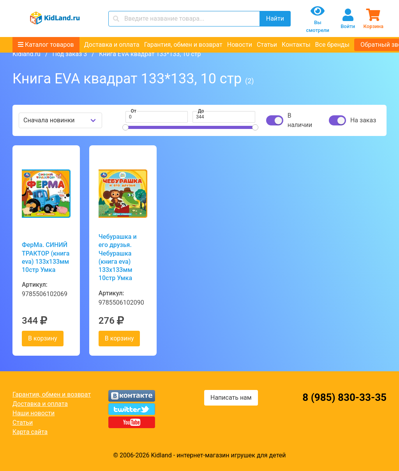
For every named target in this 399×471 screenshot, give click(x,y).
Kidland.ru (26, 54)
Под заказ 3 (69, 54)
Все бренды (332, 44)
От (133, 111)
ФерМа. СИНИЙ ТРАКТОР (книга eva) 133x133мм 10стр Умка (45, 257)
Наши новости (33, 413)
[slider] (125, 127)
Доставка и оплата (111, 44)
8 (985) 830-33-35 (344, 397)
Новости (239, 44)
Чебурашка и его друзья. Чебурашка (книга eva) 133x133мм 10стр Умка (118, 257)
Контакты (296, 44)
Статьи (267, 44)
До (201, 111)
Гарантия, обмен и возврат (183, 44)
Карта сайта (30, 432)
